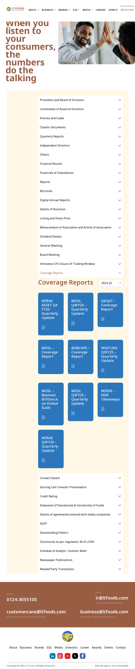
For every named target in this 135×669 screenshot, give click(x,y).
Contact (121, 647)
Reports (45, 182)
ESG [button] (75, 9)
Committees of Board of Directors (62, 109)
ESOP (43, 523)
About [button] (33, 9)
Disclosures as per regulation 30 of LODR (67, 542)
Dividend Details (51, 236)
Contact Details (50, 478)
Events (113, 9)
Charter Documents (53, 127)
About (13, 647)
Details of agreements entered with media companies (75, 514)
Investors (127, 9)
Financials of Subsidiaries (57, 173)
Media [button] (87, 9)
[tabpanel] (80, 100)
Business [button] (48, 9)
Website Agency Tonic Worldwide (111, 665)
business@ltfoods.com (104, 612)
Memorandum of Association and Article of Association (75, 227)
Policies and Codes (52, 118)
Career (84, 647)
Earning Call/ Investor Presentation (63, 487)
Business (26, 647)
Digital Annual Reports (55, 200)
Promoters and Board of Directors (62, 100)
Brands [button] (64, 9)
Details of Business (52, 209)
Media (58, 647)
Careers (101, 9)
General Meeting (51, 246)
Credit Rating (48, 496)
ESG (49, 647)
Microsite (46, 191)
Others (44, 154)
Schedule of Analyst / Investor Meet (63, 551)
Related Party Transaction (57, 569)
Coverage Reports (51, 273)
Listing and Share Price (55, 218)
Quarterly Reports (52, 136)
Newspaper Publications (56, 560)
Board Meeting (49, 255)
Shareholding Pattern (54, 533)
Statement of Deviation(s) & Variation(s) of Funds (72, 505)
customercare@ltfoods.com (36, 612)
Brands (39, 647)
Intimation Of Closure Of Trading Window (67, 264)
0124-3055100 (22, 599)
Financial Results (51, 164)
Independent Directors (55, 145)
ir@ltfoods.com (112, 598)
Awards (97, 647)
